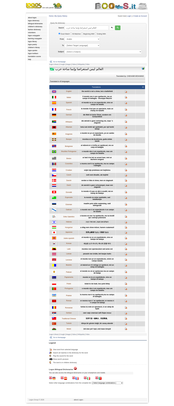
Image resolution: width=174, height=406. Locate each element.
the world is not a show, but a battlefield (97, 91)
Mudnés (69, 265)
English (69, 91)
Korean (69, 243)
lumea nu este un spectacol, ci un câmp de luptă (97, 308)
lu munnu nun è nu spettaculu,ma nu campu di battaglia (97, 295)
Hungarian (69, 227)
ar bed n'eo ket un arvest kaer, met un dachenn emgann (97, 158)
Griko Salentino (68, 217)
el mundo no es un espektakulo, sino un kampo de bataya (97, 238)
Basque (69, 139)
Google (62, 64)
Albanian (69, 127)
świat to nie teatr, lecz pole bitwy (97, 284)
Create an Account (140, 16)
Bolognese (69, 146)
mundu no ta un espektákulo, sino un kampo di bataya (97, 278)
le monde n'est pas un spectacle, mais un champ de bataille (97, 110)
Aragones (68, 134)
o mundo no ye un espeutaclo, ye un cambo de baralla (97, 134)
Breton (68, 158)
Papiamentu (68, 277)
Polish (69, 284)
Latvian (69, 254)
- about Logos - (78, 400)
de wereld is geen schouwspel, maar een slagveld (97, 186)
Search (61, 28)
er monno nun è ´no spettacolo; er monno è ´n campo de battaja (97, 302)
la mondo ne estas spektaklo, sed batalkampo (97, 198)
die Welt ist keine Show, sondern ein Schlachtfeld (97, 116)
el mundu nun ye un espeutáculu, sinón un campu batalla (97, 260)
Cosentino (68, 164)
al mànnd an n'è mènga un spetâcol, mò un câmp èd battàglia (97, 266)
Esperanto (69, 197)
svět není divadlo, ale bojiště (97, 175)
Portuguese (69, 288)
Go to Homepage (59, 62)
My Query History (61, 16)
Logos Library (54, 64)
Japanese (68, 232)
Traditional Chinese (69, 319)
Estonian (69, 204)
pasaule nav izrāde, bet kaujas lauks (97, 254)
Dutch (69, 185)
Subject (61, 52)
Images (68, 64)
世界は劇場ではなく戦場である (97, 232)
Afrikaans (68, 122)
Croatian (69, 170)
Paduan (69, 272)
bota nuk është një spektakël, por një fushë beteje (97, 128)
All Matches (75, 34)
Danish (68, 180)
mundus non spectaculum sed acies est (97, 249)
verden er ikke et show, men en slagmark (97, 180)
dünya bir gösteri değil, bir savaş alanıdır (97, 323)
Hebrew (69, 222)
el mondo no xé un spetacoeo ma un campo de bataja (97, 272)
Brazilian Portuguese (68, 151)
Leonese (69, 260)
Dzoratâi (69, 192)
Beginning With (88, 34)
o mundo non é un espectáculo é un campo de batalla (97, 210)
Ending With (100, 34)
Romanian (69, 308)
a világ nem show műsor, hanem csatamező (97, 227)
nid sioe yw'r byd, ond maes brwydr (97, 329)
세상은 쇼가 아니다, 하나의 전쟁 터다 (97, 244)
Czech (68, 175)
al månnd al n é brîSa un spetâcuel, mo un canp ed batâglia (97, 146)
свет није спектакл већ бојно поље (97, 313)
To (63, 45)
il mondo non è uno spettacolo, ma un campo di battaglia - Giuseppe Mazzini (97, 97)
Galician (69, 210)
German (69, 115)
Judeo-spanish (68, 238)
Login (129, 16)
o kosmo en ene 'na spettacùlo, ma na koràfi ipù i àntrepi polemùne (97, 217)
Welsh (69, 329)
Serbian (69, 313)
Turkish (69, 323)
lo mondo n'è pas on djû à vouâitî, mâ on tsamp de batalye (97, 192)
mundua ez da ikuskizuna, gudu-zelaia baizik (97, 140)
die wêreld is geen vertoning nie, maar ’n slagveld (97, 122)
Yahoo (74, 64)
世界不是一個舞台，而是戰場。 (97, 318)
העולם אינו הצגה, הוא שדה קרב (97, 222)
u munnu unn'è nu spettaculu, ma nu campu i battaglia (97, 164)
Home (51, 16)
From (62, 39)
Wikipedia (81, 64)
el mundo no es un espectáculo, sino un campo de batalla (97, 103)
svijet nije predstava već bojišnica (97, 170)
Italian (69, 97)
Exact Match (64, 34)
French (68, 110)
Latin (69, 249)
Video (88, 64)
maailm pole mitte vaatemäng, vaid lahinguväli (97, 204)
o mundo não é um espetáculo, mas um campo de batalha (97, 152)
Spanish (69, 103)
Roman (69, 301)
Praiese (69, 295)
